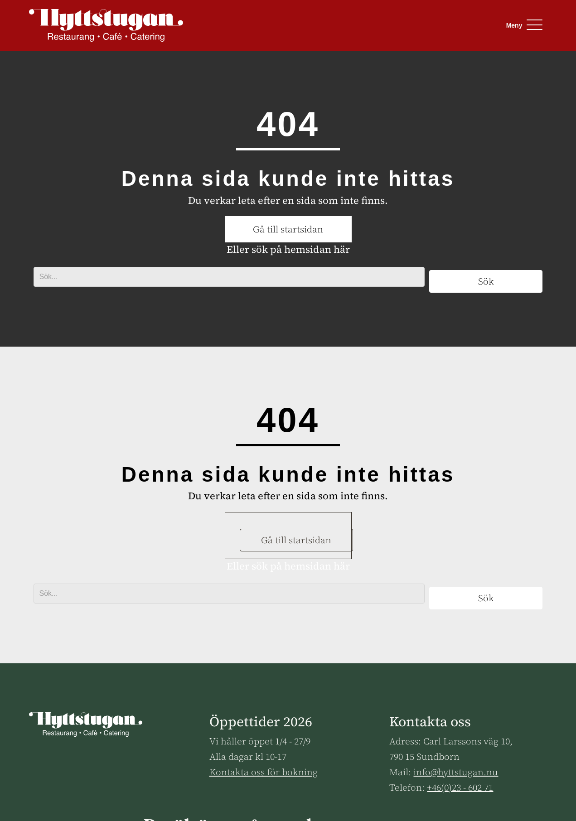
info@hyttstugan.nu (455, 772)
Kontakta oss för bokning (263, 772)
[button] (522, 25)
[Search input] (229, 277)
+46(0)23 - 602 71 (460, 787)
